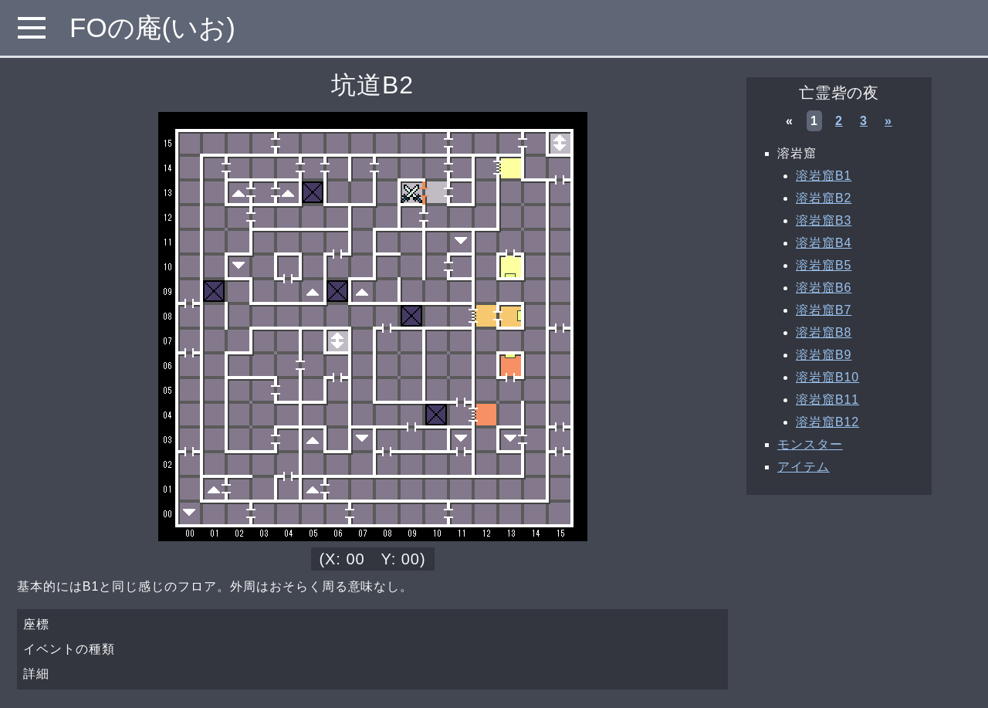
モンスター (810, 444)
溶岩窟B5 (823, 265)
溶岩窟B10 (827, 377)
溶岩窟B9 (823, 354)
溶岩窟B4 (823, 242)
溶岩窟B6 (823, 287)
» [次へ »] (888, 120)
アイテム (803, 466)
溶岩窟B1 (823, 175)
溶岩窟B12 (827, 422)
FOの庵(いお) (152, 27)
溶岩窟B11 (827, 399)
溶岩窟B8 (823, 332)
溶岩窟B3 (823, 220)
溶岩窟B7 (823, 310)
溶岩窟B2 (823, 198)
